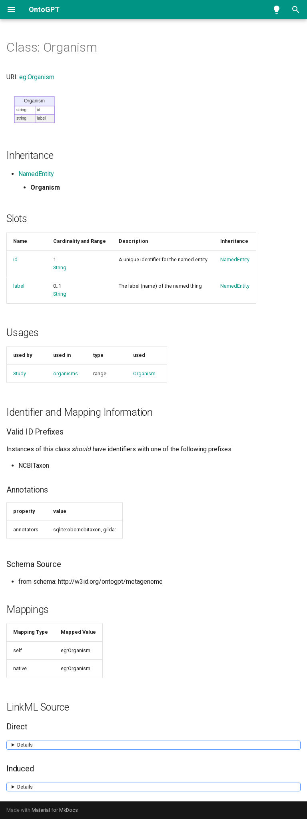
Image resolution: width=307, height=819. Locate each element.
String (59, 267)
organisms (65, 373)
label (18, 286)
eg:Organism (36, 77)
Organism (144, 373)
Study (19, 373)
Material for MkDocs (55, 810)
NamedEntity (36, 174)
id (15, 259)
